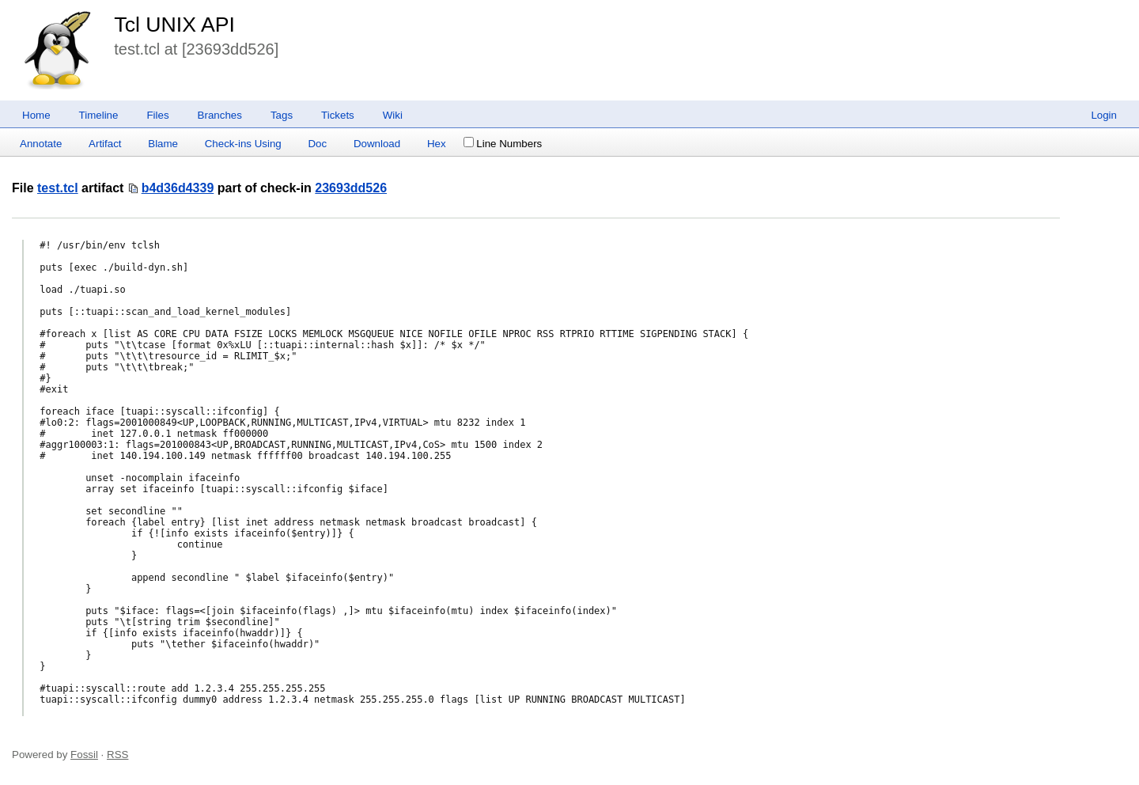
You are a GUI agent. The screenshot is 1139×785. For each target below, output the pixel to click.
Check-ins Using (243, 144)
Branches (220, 115)
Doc (317, 144)
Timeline (99, 115)
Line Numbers (503, 144)
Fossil (84, 754)
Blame (163, 144)
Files (157, 115)
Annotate (41, 144)
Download (377, 144)
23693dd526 (351, 188)
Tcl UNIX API (174, 24)
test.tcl (57, 188)
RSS (117, 754)
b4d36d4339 (178, 188)
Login (1104, 115)
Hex (436, 144)
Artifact (105, 144)
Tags (282, 115)
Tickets (337, 115)
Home (36, 115)
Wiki (393, 115)
